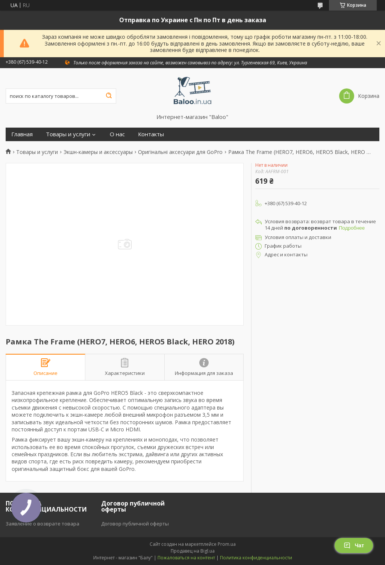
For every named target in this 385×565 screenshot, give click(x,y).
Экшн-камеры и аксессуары (98, 152)
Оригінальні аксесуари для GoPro (180, 152)
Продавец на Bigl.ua (193, 551)
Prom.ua (227, 544)
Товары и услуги (68, 134)
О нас (117, 134)
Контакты (151, 134)
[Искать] (108, 96)
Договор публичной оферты (135, 523)
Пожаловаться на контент (186, 557)
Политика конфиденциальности (256, 557)
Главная (22, 134)
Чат (354, 545)
